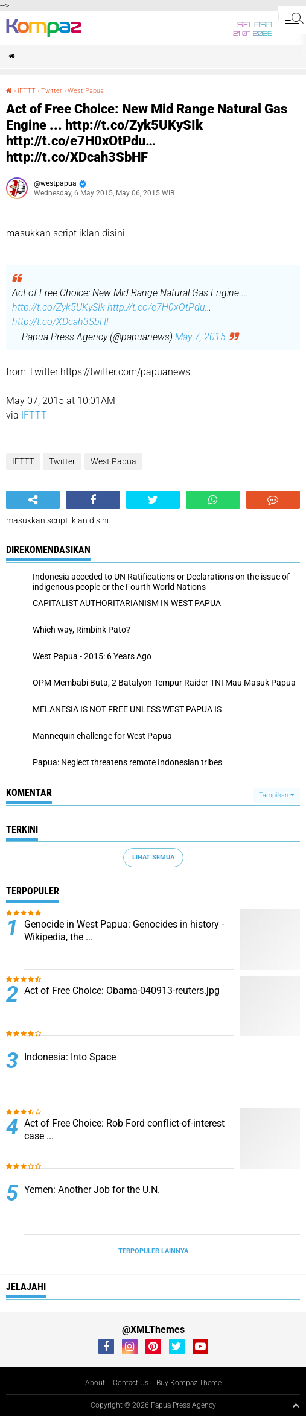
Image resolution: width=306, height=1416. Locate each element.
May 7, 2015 (200, 337)
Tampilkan (276, 795)
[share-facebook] (93, 500)
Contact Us (130, 1383)
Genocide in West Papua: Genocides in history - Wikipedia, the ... (124, 930)
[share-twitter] (153, 500)
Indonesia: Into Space (70, 1057)
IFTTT (27, 91)
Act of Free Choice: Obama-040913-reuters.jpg (122, 990)
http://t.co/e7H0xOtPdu (156, 307)
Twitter (51, 91)
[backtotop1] (296, 1405)
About (95, 1383)
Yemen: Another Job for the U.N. (92, 1189)
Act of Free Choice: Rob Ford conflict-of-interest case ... (124, 1129)
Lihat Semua (153, 857)
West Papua (86, 91)
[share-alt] (33, 500)
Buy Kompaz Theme (189, 1383)
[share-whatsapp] (213, 500)
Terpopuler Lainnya (153, 1251)
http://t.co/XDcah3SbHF (62, 321)
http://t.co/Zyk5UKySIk (58, 307)
